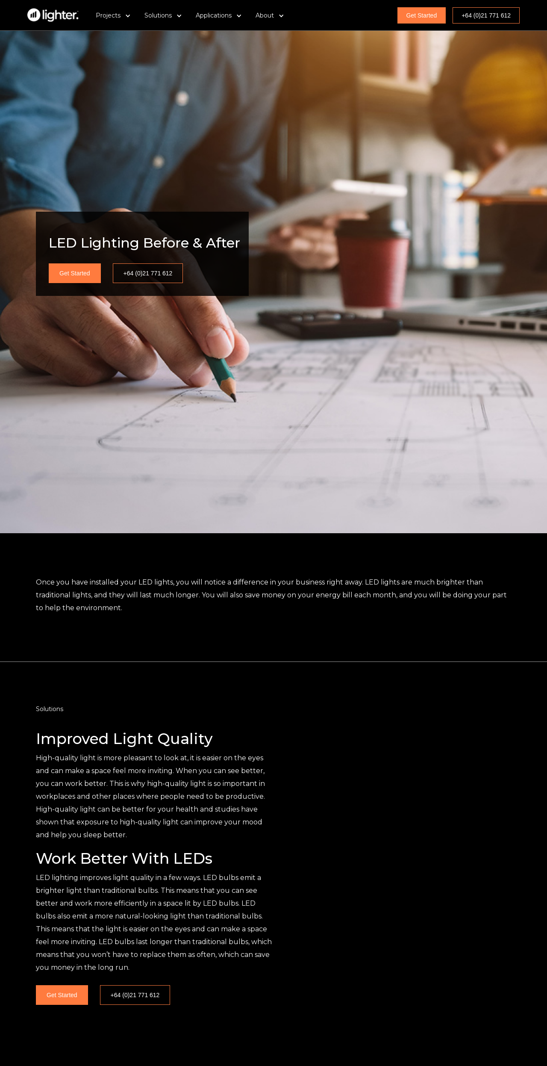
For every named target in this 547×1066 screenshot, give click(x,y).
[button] (113, 15)
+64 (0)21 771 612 (486, 15)
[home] (53, 15)
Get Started (421, 15)
